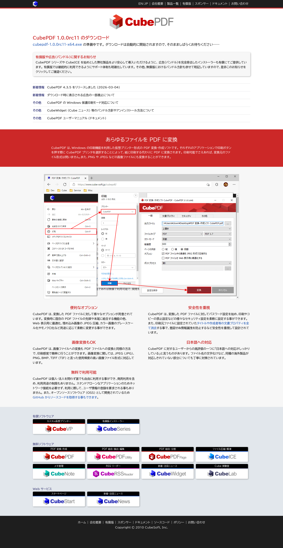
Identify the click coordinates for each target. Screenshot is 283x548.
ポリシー (179, 522)
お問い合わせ (239, 3)
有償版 (186, 3)
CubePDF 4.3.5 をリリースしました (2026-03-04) (83, 87)
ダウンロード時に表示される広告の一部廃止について (81, 95)
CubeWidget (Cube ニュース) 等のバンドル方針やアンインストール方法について (100, 110)
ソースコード (162, 522)
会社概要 (157, 3)
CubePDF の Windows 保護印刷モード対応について (83, 102)
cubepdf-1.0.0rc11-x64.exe (57, 44)
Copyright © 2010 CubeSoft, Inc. (141, 527)
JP (146, 3)
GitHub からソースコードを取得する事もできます (65, 397)
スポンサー (202, 3)
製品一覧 (173, 3)
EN (140, 3)
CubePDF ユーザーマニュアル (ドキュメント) (76, 118)
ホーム (82, 522)
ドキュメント (220, 3)
